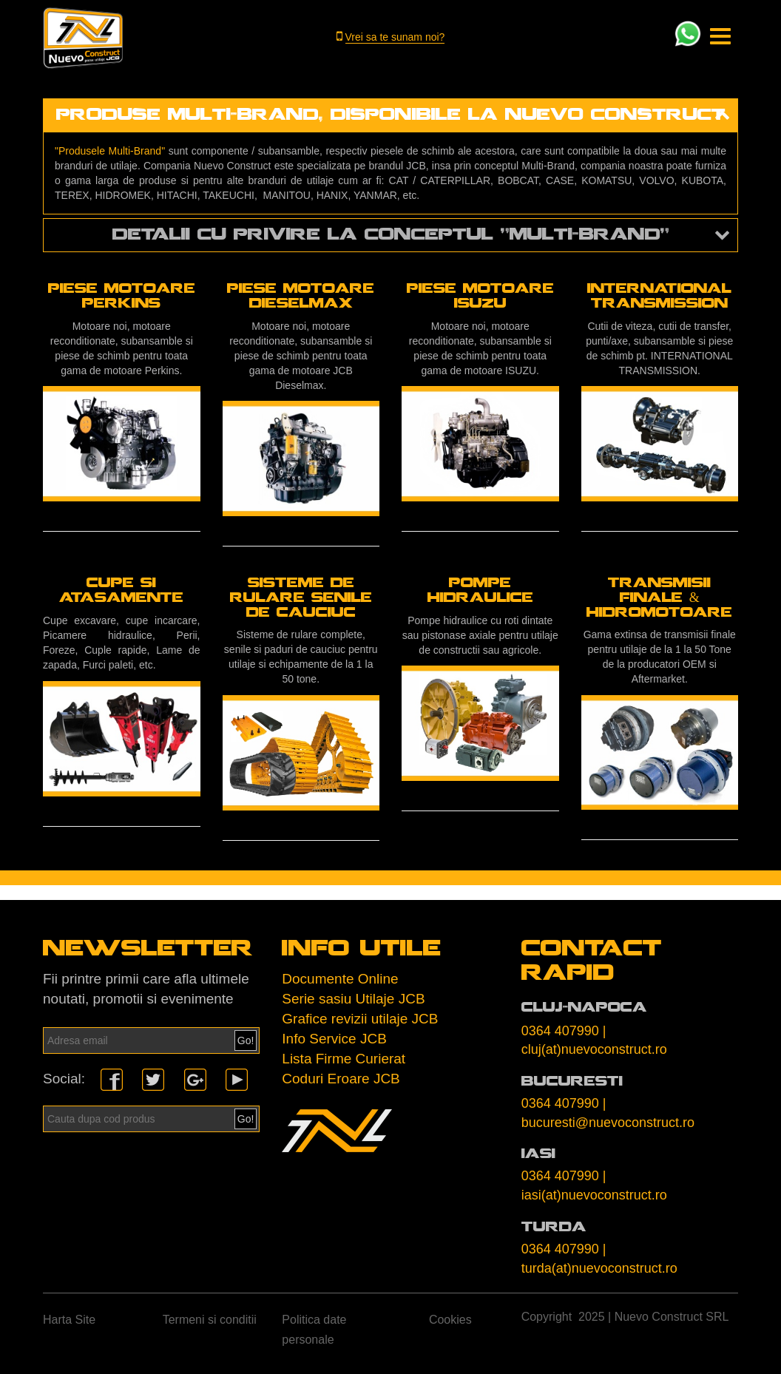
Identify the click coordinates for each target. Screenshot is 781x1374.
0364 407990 (560, 1033)
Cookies (450, 1322)
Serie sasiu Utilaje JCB (353, 1001)
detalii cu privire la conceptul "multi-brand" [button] (390, 237)
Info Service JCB (334, 1041)
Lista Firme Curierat (343, 1061)
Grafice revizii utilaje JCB (360, 1021)
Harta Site (69, 1322)
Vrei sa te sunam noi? (395, 37)
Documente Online (340, 981)
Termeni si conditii (210, 1322)
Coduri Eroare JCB (340, 1081)
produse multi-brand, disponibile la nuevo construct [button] (391, 117)
